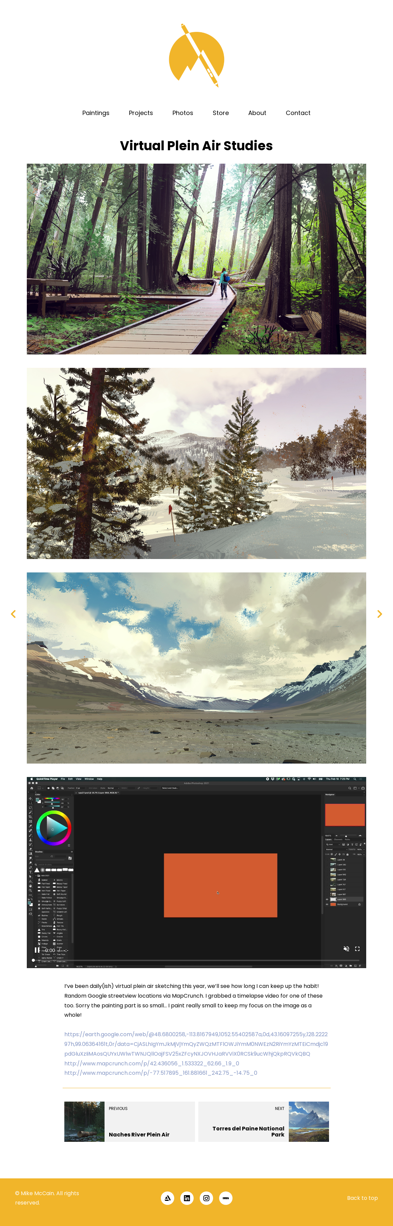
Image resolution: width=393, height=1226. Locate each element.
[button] (377, 1166)
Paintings (96, 113)
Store (221, 113)
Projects (141, 113)
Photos (183, 113)
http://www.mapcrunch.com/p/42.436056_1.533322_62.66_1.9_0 (151, 1063)
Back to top (362, 1198)
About (257, 113)
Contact (298, 113)
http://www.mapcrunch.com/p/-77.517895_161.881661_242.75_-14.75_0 (160, 1073)
